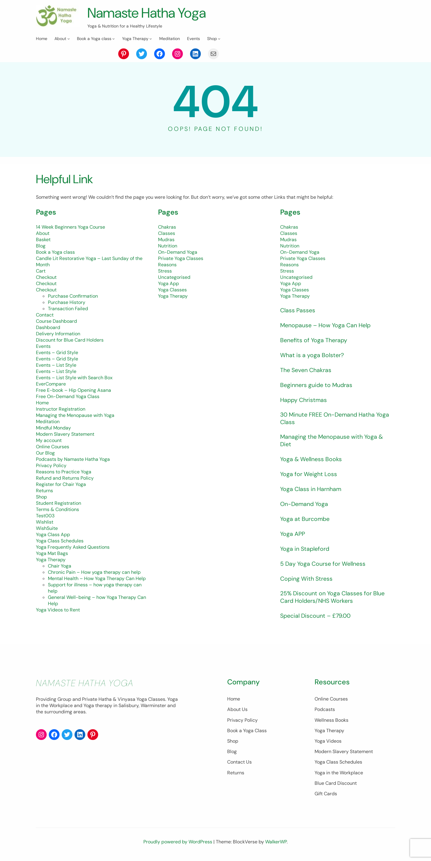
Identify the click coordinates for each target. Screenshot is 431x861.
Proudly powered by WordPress (178, 843)
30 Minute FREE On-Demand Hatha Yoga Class (336, 418)
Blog (40, 246)
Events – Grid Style (57, 352)
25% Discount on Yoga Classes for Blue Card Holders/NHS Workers (333, 598)
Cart (40, 271)
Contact (45, 315)
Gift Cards (314, 795)
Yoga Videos (316, 743)
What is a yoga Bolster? (312, 355)
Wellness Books (320, 722)
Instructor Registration (60, 409)
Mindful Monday (53, 428)
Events (43, 346)
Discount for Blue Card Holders (70, 340)
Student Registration (58, 503)
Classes (166, 233)
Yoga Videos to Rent (58, 610)
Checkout (46, 277)
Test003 (45, 516)
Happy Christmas (304, 400)
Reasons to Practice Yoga (63, 472)
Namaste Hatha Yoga (149, 12)
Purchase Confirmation (73, 296)
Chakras (167, 227)
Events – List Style (56, 365)
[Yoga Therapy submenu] (150, 38)
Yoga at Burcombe (305, 520)
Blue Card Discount (324, 785)
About (42, 233)
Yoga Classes (172, 290)
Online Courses (52, 447)
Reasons (167, 264)
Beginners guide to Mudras (316, 385)
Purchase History (66, 302)
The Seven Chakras (306, 370)
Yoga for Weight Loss (309, 475)
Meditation (48, 421)
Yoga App (168, 283)
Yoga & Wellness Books (311, 460)
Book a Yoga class (55, 252)
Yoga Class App (53, 534)
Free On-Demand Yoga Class (67, 396)
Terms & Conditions (57, 509)
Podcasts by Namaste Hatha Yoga (73, 459)
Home (42, 403)
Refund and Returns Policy (65, 478)
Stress (165, 271)
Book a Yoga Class (224, 732)
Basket (43, 239)
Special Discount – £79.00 (316, 617)
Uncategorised (174, 277)
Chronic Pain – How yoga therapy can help (94, 572)
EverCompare (51, 384)
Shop (41, 497)
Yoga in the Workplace (327, 774)
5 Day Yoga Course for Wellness (323, 565)
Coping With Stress (306, 580)
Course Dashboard (56, 321)
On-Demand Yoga (177, 252)
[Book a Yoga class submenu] (113, 38)
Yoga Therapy (51, 559)
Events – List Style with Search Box (74, 377)
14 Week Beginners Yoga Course (70, 227)
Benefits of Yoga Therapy (314, 340)
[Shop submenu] (219, 38)
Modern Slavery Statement (65, 434)
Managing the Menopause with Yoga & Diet (332, 441)
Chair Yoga (59, 566)
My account (49, 440)
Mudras (166, 239)
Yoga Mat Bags (52, 553)
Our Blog (45, 453)
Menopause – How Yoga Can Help (326, 325)
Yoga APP (293, 535)
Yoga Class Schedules (60, 541)
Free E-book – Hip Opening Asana (73, 390)
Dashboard (48, 327)
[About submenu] (68, 38)
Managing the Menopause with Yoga (75, 415)
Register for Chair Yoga (61, 484)
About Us (215, 711)
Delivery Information (58, 334)
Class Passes (297, 310)
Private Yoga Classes (180, 258)
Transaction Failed (68, 308)
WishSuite (47, 528)
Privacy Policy (51, 465)
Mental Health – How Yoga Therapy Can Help (97, 578)
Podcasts (313, 711)
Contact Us (217, 764)
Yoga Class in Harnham (311, 490)
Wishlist (44, 522)
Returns (44, 490)
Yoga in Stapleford (305, 550)
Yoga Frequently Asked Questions (73, 547)
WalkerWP (276, 843)
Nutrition (167, 246)
